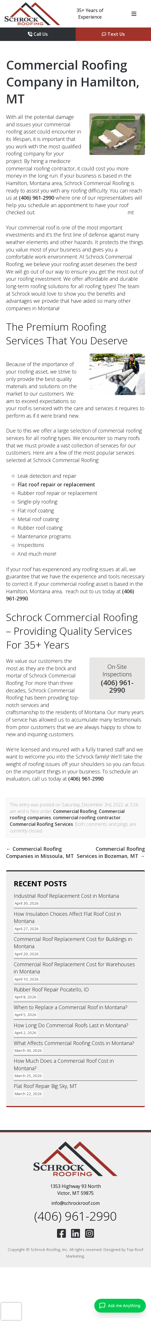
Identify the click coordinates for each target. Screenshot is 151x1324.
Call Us (38, 34)
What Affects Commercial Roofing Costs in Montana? (74, 1043)
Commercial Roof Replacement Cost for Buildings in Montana (73, 943)
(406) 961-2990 (36, 197)
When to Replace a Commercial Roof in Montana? (71, 1007)
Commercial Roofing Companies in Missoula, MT (40, 852)
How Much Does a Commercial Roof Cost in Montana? (64, 1064)
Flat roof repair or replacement (56, 484)
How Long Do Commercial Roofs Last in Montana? (71, 1025)
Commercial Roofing (75, 811)
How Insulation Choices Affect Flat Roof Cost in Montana (67, 917)
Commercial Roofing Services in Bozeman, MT (111, 852)
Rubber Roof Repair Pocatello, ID (51, 989)
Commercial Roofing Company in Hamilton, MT (73, 81)
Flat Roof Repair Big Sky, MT (45, 1086)
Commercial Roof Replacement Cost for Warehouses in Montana (74, 968)
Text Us (113, 34)
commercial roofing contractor (87, 817)
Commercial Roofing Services (41, 824)
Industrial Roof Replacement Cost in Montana (66, 895)
